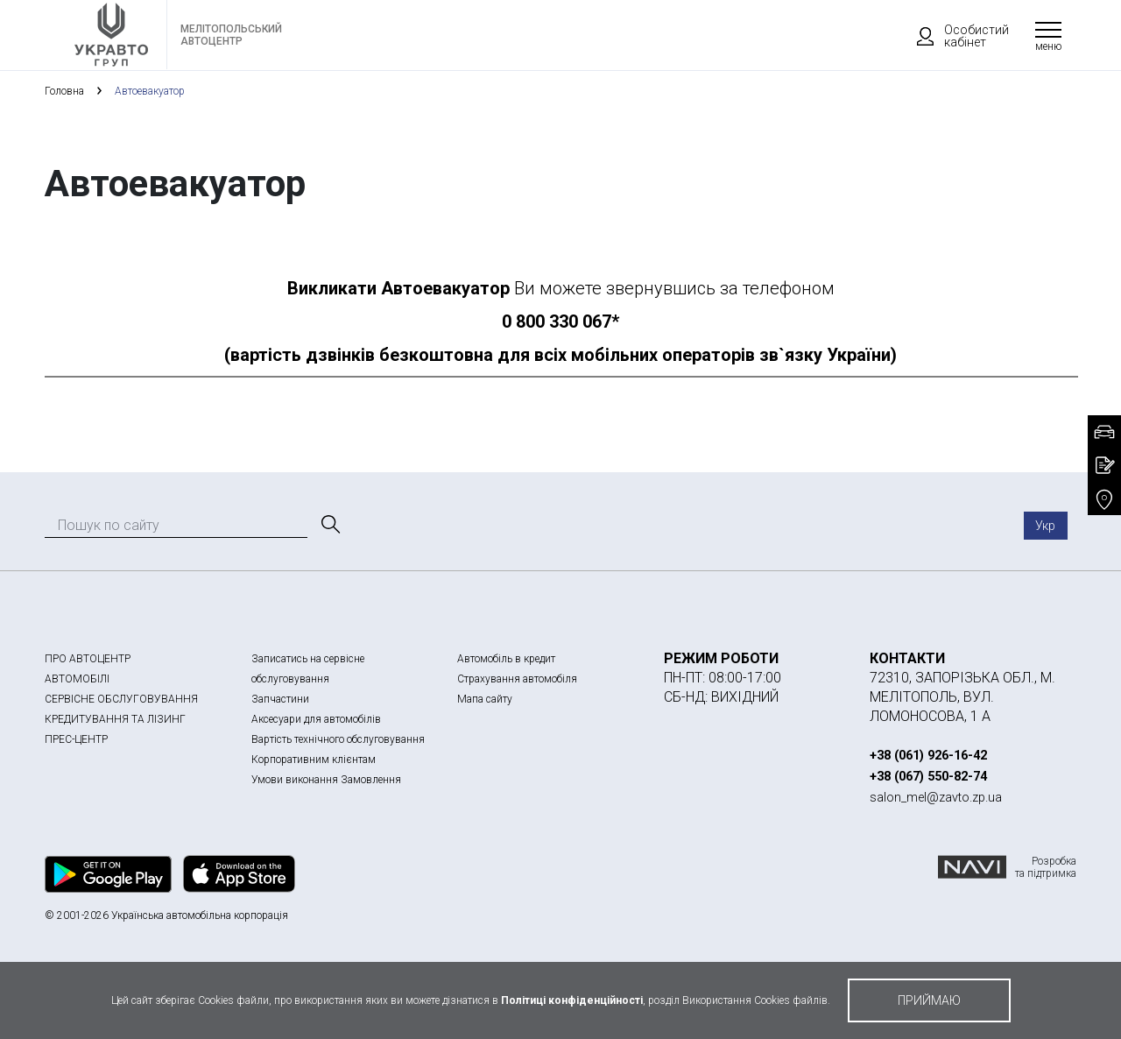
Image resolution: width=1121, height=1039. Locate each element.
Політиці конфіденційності (572, 1000)
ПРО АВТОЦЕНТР (87, 659)
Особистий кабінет (954, 36)
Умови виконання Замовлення (326, 780)
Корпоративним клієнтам (313, 759)
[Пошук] (329, 525)
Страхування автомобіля (517, 679)
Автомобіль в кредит (506, 659)
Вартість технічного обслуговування (338, 739)
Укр (1045, 526)
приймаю (929, 1000)
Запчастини (280, 699)
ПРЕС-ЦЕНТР (76, 739)
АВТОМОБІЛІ (77, 679)
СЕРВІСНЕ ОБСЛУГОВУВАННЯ (121, 699)
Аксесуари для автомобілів (316, 719)
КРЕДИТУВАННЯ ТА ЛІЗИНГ (115, 719)
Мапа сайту (484, 699)
